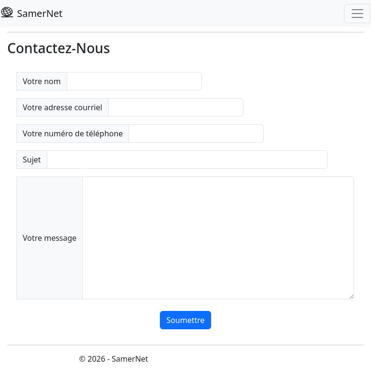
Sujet (32, 159)
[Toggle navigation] (357, 13)
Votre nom (42, 81)
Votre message (49, 238)
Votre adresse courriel (62, 107)
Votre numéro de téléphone (73, 133)
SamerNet (31, 13)
